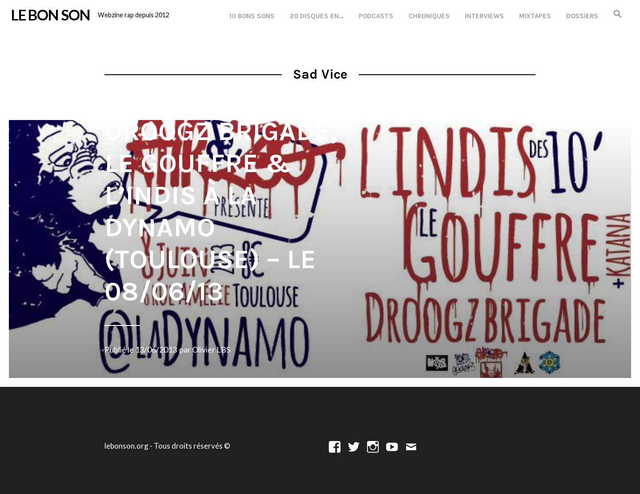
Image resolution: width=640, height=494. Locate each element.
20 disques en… (317, 16)
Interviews (484, 16)
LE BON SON (50, 15)
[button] (618, 14)
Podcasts (376, 16)
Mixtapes (535, 16)
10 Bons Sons (252, 16)
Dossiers (582, 16)
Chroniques (429, 16)
